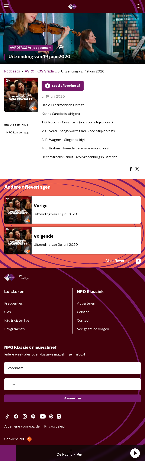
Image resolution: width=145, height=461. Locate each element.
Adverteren (86, 303)
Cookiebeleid (14, 439)
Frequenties (13, 303)
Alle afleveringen (123, 261)
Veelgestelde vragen (93, 329)
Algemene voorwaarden (23, 426)
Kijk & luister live (16, 320)
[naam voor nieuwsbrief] (72, 368)
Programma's (14, 329)
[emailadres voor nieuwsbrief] (72, 384)
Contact (83, 320)
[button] (135, 453)
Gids (7, 312)
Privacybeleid (54, 426)
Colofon (83, 312)
